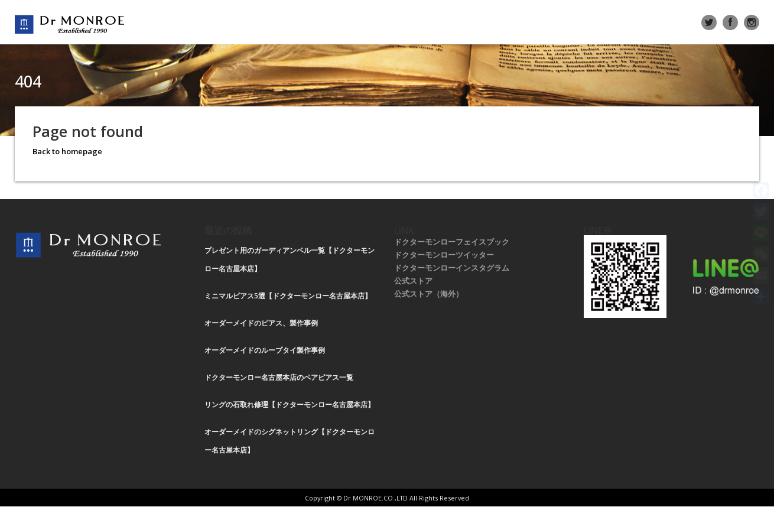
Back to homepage (67, 151)
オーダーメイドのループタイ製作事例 (264, 350)
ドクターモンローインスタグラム (451, 267)
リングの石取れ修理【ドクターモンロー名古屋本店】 (289, 404)
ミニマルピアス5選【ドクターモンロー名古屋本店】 (288, 296)
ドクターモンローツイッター (444, 254)
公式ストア (413, 280)
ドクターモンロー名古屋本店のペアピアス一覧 (278, 377)
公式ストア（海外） (428, 293)
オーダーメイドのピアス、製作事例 (261, 323)
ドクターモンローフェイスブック (451, 241)
